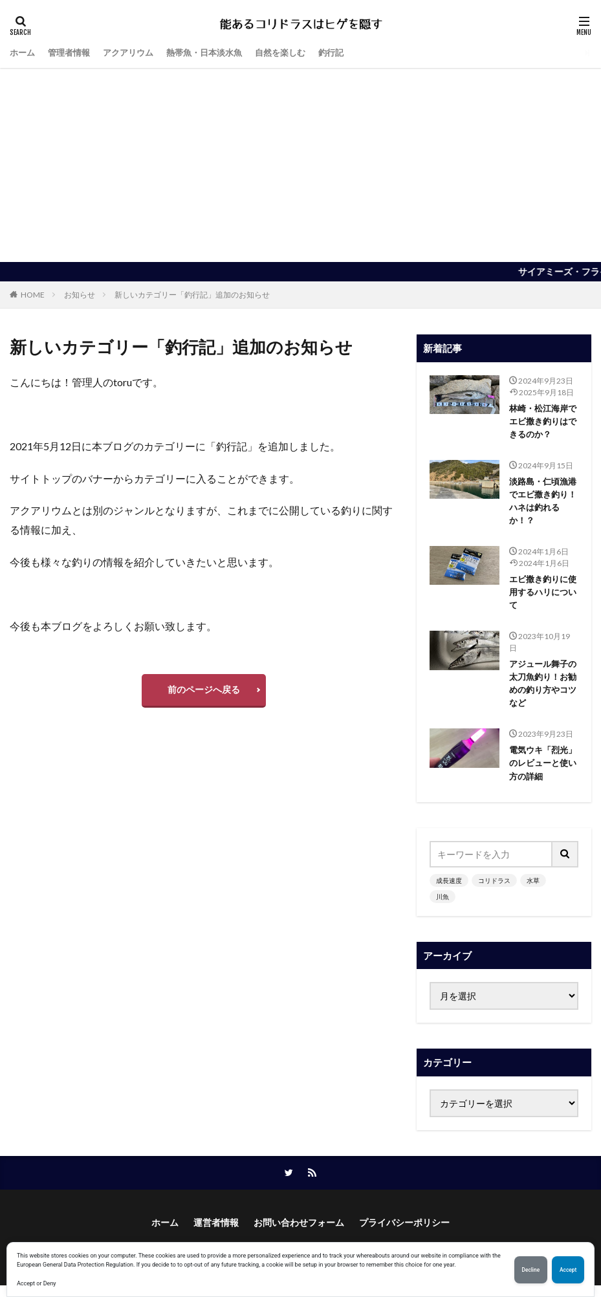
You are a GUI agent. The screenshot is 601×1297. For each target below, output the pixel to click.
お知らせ (79, 295)
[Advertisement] (300, 165)
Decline (523, 1270)
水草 (533, 891)
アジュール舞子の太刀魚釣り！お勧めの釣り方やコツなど (541, 691)
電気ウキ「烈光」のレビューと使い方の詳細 (541, 773)
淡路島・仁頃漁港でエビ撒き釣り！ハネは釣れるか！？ (541, 504)
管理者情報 (72, 52)
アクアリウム (135, 52)
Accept (565, 1270)
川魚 (442, 907)
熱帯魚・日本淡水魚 (216, 52)
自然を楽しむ (297, 52)
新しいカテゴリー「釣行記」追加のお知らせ (192, 295)
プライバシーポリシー (404, 1234)
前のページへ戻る (204, 689)
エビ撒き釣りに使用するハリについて (541, 597)
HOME (33, 295)
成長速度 (449, 891)
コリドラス (494, 891)
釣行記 (350, 52)
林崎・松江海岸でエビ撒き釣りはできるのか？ (541, 422)
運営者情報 (216, 1234)
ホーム (23, 52)
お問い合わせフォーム (299, 1234)
